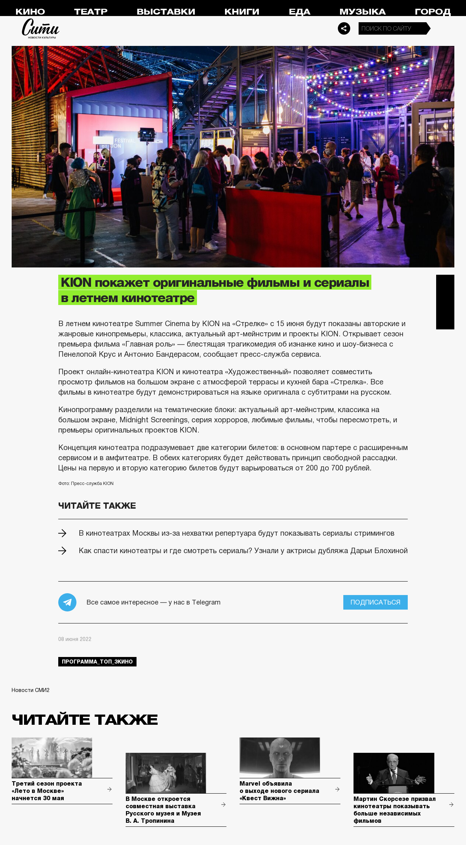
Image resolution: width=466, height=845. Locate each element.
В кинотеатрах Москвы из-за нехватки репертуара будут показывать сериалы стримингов (236, 533)
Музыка (362, 11)
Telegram (445, 284)
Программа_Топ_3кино (97, 662)
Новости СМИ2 (31, 690)
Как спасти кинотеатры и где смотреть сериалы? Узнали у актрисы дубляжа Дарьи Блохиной (243, 551)
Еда (299, 11)
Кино (30, 11)
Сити (41, 28)
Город (433, 11)
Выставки (166, 11)
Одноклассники (445, 320)
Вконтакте (445, 302)
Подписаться (375, 602)
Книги (241, 11)
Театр (90, 11)
